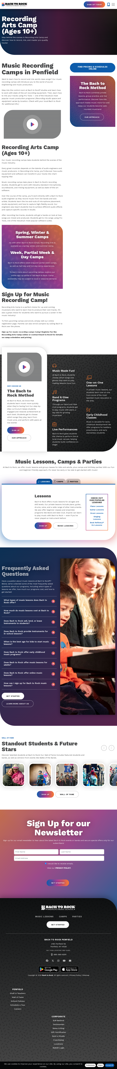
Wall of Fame (67, 798)
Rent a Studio (58, 1040)
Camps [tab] (59, 483)
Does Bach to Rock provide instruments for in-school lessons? (29, 635)
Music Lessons (65, 528)
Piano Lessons (97, 509)
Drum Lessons (96, 516)
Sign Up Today (94, 4)
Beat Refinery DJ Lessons (97, 526)
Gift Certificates (58, 1036)
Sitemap (85, 979)
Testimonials (58, 1028)
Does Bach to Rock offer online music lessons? (29, 676)
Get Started (13, 699)
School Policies (18, 1005)
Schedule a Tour (17, 1009)
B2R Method (58, 1024)
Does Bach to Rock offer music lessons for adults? (29, 666)
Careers (17, 1013)
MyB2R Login (58, 1052)
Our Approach (92, 117)
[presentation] (58, 878)
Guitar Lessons (97, 512)
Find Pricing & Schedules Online (93, 68)
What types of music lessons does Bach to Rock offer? (29, 603)
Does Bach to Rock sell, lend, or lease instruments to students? (29, 624)
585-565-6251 (60, 958)
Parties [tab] (82, 483)
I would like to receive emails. (59, 867)
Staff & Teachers (17, 997)
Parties (77, 920)
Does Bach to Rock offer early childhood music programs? (29, 655)
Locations (58, 1048)
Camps (63, 920)
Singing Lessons (97, 520)
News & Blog (58, 1032)
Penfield (17, 993)
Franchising (58, 1044)
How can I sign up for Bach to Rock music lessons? (29, 687)
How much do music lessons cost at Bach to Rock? (29, 614)
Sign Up (16, 430)
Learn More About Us (17, 706)
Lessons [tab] (35, 483)
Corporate (58, 1020)
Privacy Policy (75, 979)
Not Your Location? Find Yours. (58, 954)
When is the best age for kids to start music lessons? (29, 645)
